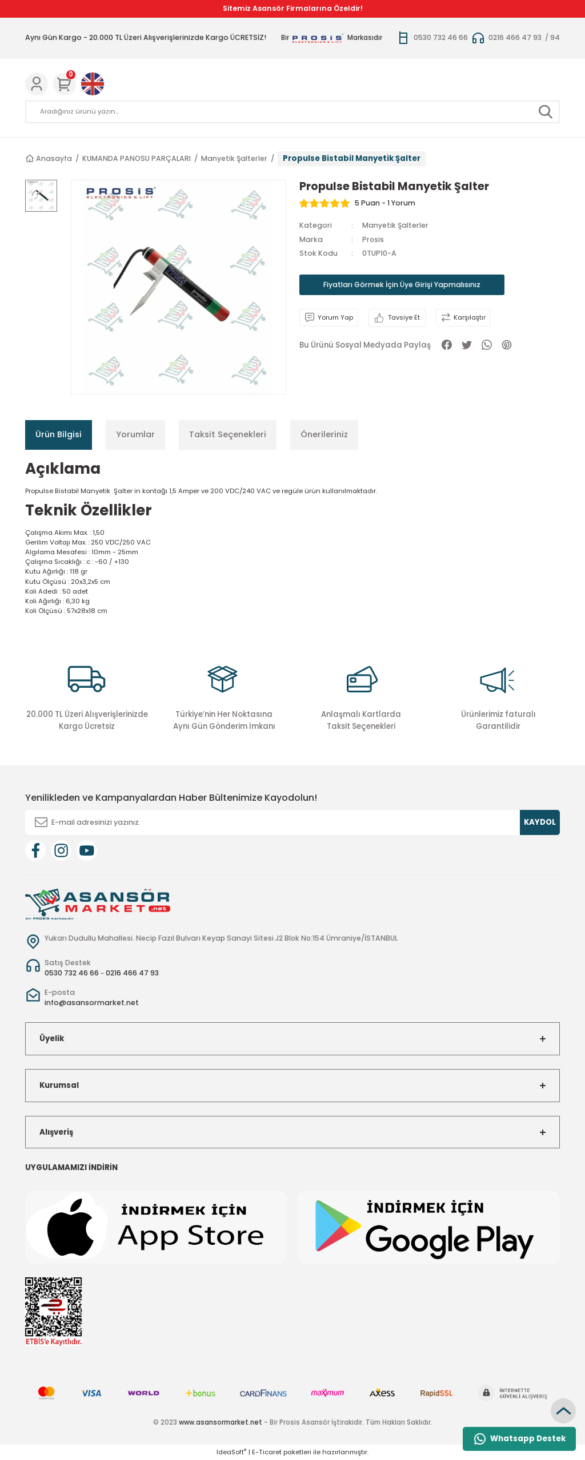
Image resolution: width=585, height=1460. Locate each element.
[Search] (292, 111)
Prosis (373, 239)
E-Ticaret (267, 1452)
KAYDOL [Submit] (540, 822)
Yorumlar (135, 434)
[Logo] (97, 903)
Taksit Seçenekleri (227, 434)
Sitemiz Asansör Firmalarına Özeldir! (293, 8)
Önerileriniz (324, 434)
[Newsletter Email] (292, 822)
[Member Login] (36, 83)
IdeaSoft (231, 1452)
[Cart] (64, 83)
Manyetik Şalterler (395, 225)
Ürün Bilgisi (58, 434)
